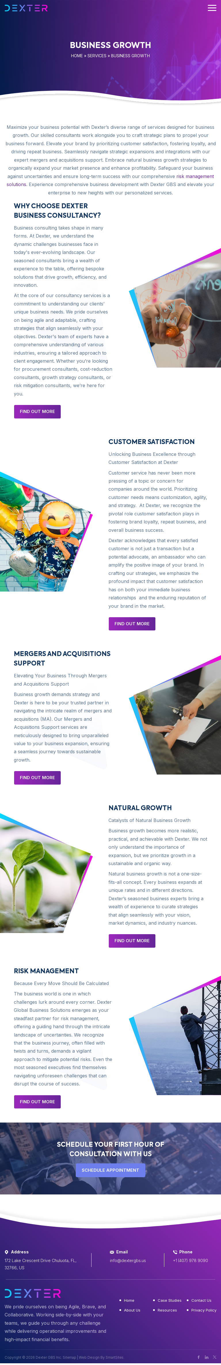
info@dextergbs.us (128, 1260)
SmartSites (115, 1357)
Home (77, 55)
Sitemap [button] (70, 1357)
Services (96, 55)
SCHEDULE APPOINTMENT (110, 1170)
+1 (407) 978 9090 (190, 1260)
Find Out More (37, 411)
